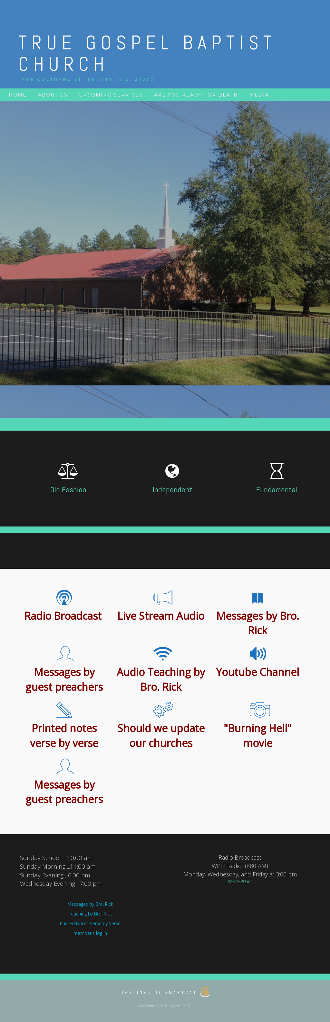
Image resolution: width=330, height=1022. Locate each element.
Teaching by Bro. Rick (90, 914)
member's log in (90, 933)
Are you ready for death (196, 95)
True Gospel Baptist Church (147, 53)
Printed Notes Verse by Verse (90, 923)
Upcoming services (111, 95)
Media (259, 95)
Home (18, 95)
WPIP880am (240, 881)
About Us (53, 95)
